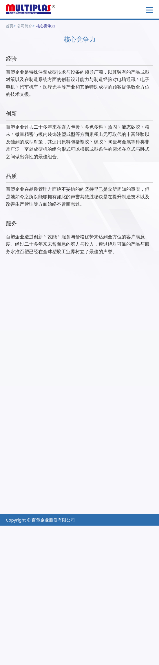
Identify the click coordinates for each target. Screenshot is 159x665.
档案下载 (88, 507)
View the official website (55, 611)
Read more (13, 611)
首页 (9, 25)
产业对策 (14, 507)
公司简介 (24, 25)
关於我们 (88, 518)
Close (6, 529)
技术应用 (14, 518)
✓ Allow (8, 544)
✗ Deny (8, 551)
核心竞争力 (45, 25)
